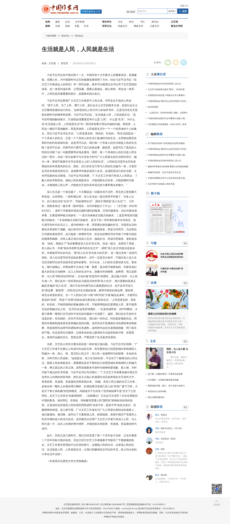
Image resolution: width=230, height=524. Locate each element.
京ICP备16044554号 (90, 504)
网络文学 (138, 26)
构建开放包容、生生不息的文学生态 (164, 172)
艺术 (86, 26)
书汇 (142, 22)
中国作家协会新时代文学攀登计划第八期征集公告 (168, 118)
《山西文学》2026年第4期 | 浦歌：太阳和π (167, 113)
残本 (163, 449)
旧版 (184, 6)
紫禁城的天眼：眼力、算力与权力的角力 (166, 386)
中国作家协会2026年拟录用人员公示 (164, 83)
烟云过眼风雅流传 (156, 397)
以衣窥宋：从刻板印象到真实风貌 (163, 380)
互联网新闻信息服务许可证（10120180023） (146, 504)
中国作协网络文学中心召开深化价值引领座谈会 (168, 178)
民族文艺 (122, 26)
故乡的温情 (153, 107)
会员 (67, 22)
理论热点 (79, 36)
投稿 (67, 26)
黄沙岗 (164, 475)
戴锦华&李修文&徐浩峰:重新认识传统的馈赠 (168, 166)
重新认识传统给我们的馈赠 (162, 314)
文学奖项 (79, 22)
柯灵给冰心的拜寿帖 (157, 391)
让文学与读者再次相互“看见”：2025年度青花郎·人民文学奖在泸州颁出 (168, 89)
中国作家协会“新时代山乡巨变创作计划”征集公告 (168, 101)
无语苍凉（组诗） (169, 439)
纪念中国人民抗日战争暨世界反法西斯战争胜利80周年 (171, 255)
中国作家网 (51, 36)
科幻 (131, 22)
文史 (120, 22)
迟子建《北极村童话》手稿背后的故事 (165, 374)
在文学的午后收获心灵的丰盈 (161, 184)
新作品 (155, 22)
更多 (185, 243)
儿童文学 (154, 26)
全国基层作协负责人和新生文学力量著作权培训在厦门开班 (168, 95)
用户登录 (131, 12)
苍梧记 (164, 415)
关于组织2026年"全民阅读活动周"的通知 (166, 143)
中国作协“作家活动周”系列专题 (171, 270)
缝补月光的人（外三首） (172, 428)
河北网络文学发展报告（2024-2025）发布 (167, 124)
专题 (77, 26)
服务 (57, 22)
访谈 (57, 26)
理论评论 (65, 36)
